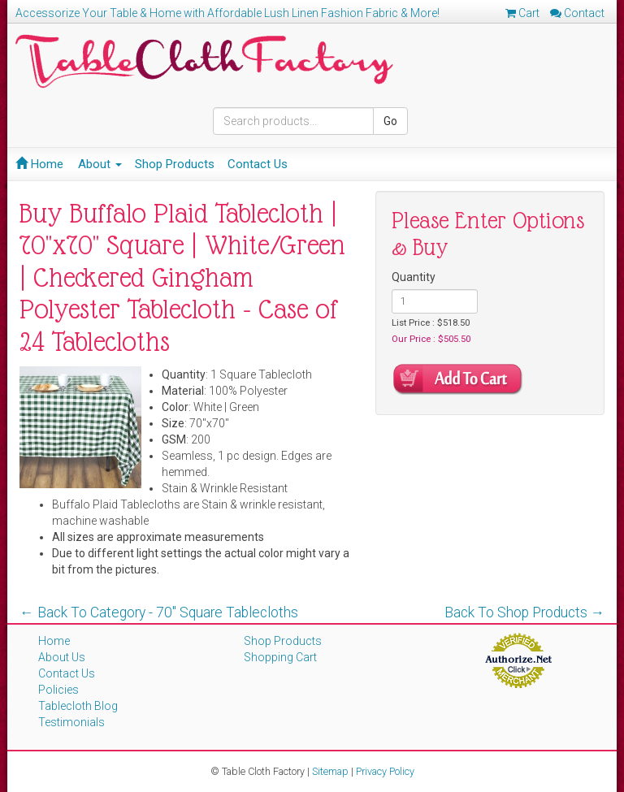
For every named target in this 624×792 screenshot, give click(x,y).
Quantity (414, 276)
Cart (522, 12)
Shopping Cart (280, 657)
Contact (577, 12)
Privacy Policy (385, 771)
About (100, 164)
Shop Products (174, 164)
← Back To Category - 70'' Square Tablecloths (159, 612)
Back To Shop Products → (524, 612)
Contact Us (258, 164)
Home (39, 164)
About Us (61, 657)
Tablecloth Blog (78, 705)
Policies (58, 689)
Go (390, 121)
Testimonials (71, 722)
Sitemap (330, 771)
